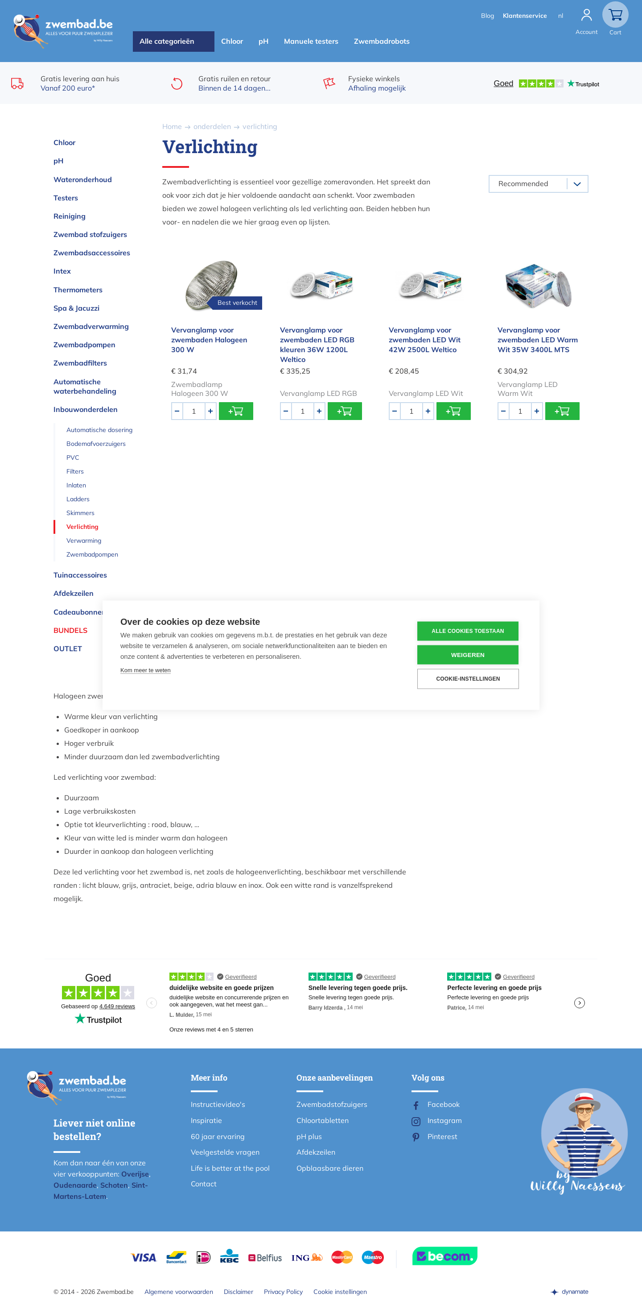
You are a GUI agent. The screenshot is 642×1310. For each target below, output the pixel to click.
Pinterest (442, 1136)
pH (263, 41)
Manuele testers (311, 41)
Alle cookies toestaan (468, 631)
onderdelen (212, 126)
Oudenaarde (75, 1185)
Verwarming (83, 540)
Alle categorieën (167, 41)
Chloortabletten (322, 1120)
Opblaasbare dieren (329, 1168)
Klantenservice (525, 16)
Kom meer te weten (145, 669)
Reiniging (70, 216)
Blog (487, 16)
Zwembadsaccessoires (92, 252)
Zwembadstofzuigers (331, 1104)
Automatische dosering (99, 430)
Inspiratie (206, 1120)
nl (560, 16)
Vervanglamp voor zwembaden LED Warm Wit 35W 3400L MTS (538, 339)
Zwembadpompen (84, 344)
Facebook (444, 1104)
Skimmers (80, 513)
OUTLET (68, 648)
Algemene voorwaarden (178, 1292)
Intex (62, 270)
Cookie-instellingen (468, 679)
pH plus (309, 1136)
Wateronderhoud (83, 179)
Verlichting (82, 527)
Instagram (445, 1120)
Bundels (70, 630)
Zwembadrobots (382, 41)
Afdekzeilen (74, 593)
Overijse (135, 1173)
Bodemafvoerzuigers (96, 444)
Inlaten (76, 485)
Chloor (232, 41)
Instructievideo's (218, 1104)
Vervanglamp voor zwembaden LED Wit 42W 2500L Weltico (425, 339)
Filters (75, 471)
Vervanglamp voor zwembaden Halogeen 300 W (209, 339)
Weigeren (468, 654)
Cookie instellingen (340, 1292)
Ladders (78, 499)
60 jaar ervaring (218, 1136)
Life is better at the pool (230, 1168)
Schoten (114, 1185)
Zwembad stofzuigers (90, 234)
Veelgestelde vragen (225, 1152)
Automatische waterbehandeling (85, 386)
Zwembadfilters (80, 362)
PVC (72, 457)
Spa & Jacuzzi (76, 308)
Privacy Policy (283, 1292)
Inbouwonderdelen (86, 409)
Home (172, 126)
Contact (204, 1183)
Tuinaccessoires (80, 574)
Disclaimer (238, 1292)
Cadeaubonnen (80, 611)
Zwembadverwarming (91, 326)
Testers (66, 197)
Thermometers (78, 289)
